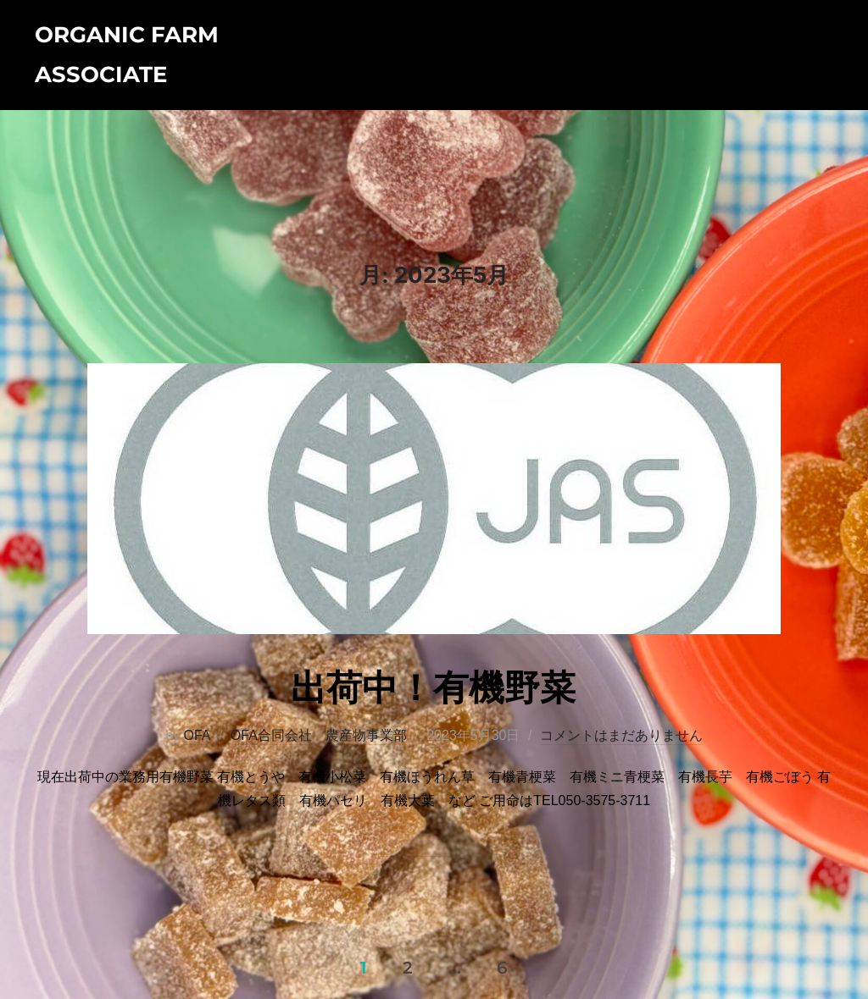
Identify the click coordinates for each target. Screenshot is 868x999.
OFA (196, 735)
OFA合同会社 (271, 735)
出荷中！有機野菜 (433, 687)
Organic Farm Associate (127, 54)
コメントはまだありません (621, 735)
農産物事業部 (366, 735)
